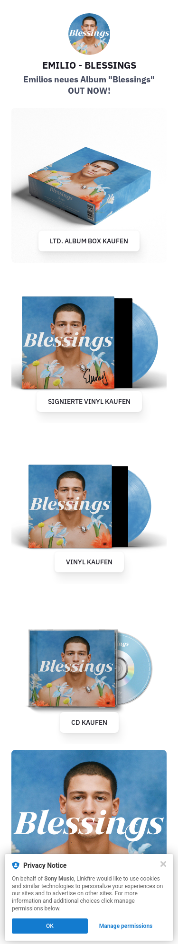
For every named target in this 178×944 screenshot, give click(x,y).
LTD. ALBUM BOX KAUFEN (89, 241)
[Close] (163, 864)
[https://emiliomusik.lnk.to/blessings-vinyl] (89, 506)
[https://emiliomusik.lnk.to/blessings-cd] (89, 666)
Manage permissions (126, 926)
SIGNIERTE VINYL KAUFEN (89, 401)
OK (50, 926)
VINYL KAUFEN (89, 562)
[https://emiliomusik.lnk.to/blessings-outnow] (89, 827)
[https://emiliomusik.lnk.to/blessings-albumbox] (89, 185)
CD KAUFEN (89, 722)
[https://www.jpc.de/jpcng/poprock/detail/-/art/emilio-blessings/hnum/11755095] (89, 345)
